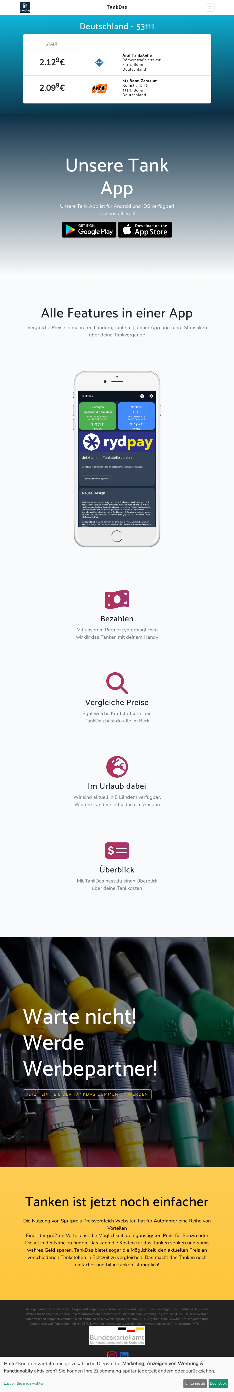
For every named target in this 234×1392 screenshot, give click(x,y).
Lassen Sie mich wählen (24, 1383)
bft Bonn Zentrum (140, 81)
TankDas (115, 7)
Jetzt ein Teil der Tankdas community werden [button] (87, 1094)
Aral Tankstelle (137, 55)
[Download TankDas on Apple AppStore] (145, 230)
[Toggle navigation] (210, 7)
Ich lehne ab (195, 1383)
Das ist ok (218, 1383)
